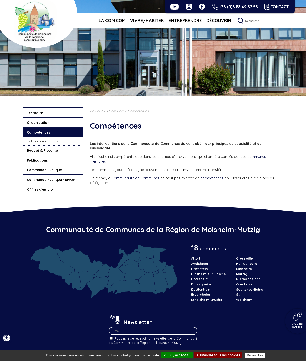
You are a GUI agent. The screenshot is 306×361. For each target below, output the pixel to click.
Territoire (35, 113)
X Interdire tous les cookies (218, 355)
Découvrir (218, 20)
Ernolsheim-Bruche (206, 300)
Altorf (196, 258)
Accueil (95, 111)
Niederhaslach (248, 279)
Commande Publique (44, 170)
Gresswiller (245, 258)
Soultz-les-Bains (249, 290)
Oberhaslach (246, 284)
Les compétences (44, 141)
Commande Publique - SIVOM (51, 179)
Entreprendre (185, 20)
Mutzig (241, 274)
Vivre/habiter (147, 20)
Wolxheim (244, 300)
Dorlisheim (200, 279)
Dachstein (199, 269)
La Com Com (112, 20)
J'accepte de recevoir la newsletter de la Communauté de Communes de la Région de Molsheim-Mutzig (153, 340)
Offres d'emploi (40, 189)
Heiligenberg (246, 264)
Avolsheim (199, 264)
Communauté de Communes (135, 178)
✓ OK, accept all (177, 355)
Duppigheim (201, 284)
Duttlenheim (201, 290)
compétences (211, 178)
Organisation (38, 122)
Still (239, 295)
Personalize (255, 355)
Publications (37, 160)
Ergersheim (200, 295)
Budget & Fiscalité (42, 150)
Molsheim (244, 269)
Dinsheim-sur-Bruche (208, 274)
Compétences (38, 132)
